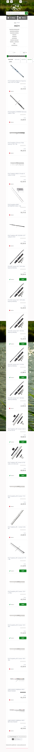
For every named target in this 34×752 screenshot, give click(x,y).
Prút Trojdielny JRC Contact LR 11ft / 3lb (17, 558)
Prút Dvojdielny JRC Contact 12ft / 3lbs (17, 625)
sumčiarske (14, 38)
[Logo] (16, 7)
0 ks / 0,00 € (24, 1)
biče (14, 43)
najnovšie (30, 59)
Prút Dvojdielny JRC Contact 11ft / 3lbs (17, 496)
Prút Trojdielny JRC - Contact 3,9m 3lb (17, 527)
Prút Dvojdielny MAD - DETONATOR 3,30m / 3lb (14, 205)
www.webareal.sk (21, 745)
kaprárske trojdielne (14, 33)
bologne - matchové (14, 41)
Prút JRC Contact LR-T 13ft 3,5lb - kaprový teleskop (17, 267)
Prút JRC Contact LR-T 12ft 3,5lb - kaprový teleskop (17, 300)
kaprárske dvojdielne (14, 31)
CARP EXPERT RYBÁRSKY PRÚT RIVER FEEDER (16, 690)
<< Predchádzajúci (12, 736)
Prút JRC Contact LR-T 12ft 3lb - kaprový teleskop (16, 398)
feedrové (14, 34)
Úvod (15, 22)
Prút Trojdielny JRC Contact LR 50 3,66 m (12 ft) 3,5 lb (16, 463)
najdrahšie (23, 59)
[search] (26, 13)
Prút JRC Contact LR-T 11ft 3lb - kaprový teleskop (16, 365)
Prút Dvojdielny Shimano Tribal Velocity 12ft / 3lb (16, 143)
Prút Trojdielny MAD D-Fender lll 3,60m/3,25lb (16, 174)
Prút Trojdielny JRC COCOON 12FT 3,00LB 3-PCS (16, 236)
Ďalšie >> (19, 739)
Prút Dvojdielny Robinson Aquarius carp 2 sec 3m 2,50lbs (17, 81)
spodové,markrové (14, 40)
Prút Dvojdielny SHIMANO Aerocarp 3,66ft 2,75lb (17, 112)
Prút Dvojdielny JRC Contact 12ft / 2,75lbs (17, 592)
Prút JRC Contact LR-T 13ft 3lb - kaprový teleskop (16, 331)
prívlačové (14, 36)
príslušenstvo (14, 45)
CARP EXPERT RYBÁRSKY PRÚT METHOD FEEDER (16, 721)
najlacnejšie (17, 59)
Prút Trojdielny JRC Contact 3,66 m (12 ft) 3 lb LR (17, 429)
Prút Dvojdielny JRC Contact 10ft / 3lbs (17, 659)
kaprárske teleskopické (14, 29)
